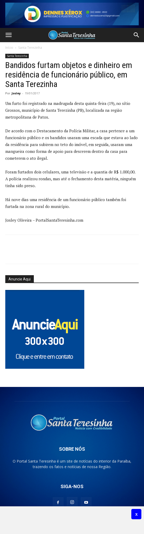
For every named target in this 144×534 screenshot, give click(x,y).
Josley (16, 93)
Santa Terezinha (30, 47)
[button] (8, 35)
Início (9, 47)
